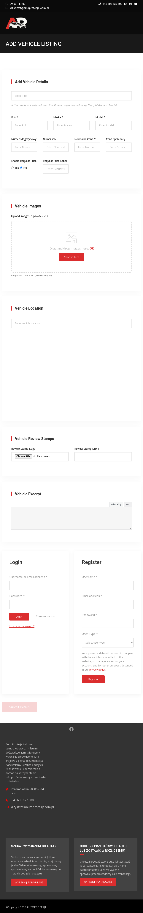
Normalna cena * (85, 139)
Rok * (14, 117)
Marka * (58, 117)
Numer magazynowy (23, 139)
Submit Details (19, 707)
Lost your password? (21, 626)
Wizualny (116, 504)
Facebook (71, 729)
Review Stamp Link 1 (86, 448)
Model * (100, 117)
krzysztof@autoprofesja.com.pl (29, 8)
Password (17, 596)
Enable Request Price (23, 161)
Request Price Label (55, 161)
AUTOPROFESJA (36, 907)
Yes (15, 168)
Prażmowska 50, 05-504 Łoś (27, 791)
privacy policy (97, 669)
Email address (92, 596)
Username (89, 577)
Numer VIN (49, 139)
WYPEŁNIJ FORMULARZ (29, 882)
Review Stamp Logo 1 (24, 448)
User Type (90, 634)
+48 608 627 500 (110, 3)
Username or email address (28, 577)
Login (19, 616)
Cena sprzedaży (115, 139)
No (23, 168)
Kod (128, 504)
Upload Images (29, 216)
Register (93, 679)
